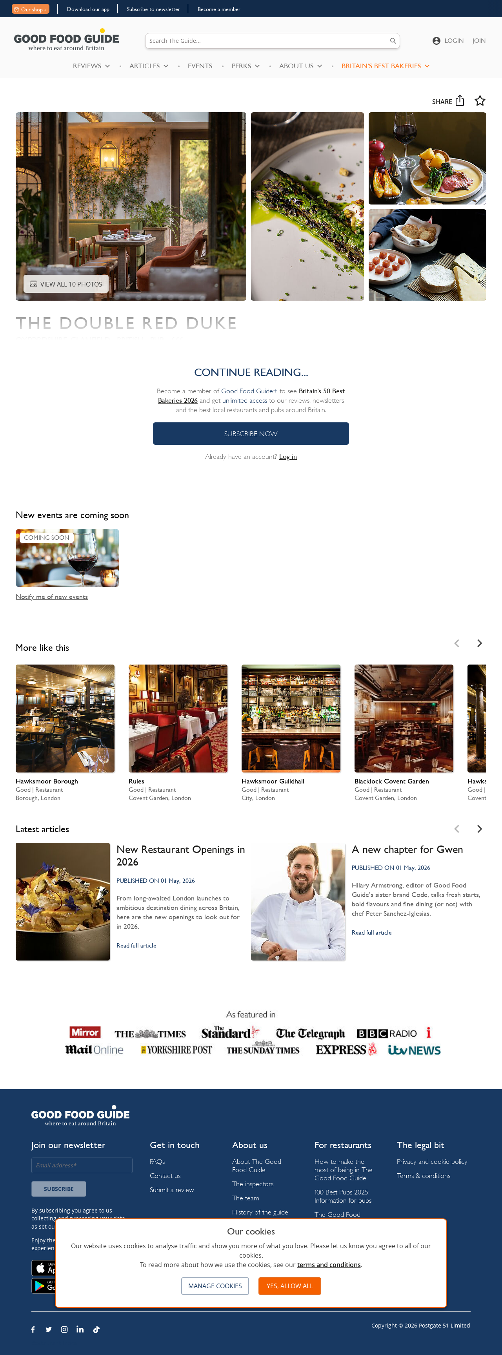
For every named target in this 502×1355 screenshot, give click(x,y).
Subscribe (59, 1188)
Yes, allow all (290, 1286)
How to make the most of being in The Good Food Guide (344, 1169)
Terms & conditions (423, 1175)
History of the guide (260, 1212)
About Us (300, 66)
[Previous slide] (457, 643)
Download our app (88, 9)
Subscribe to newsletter (153, 9)
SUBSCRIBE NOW (251, 433)
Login (454, 40)
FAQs (157, 1161)
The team (245, 1198)
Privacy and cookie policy (432, 1161)
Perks (246, 66)
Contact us (165, 1175)
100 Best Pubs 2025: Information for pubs (343, 1196)
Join (479, 40)
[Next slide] (479, 643)
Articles (148, 66)
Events (200, 66)
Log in (288, 456)
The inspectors (252, 1184)
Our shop (30, 9)
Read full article (136, 945)
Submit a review (172, 1189)
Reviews (91, 66)
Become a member (219, 9)
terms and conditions (329, 1264)
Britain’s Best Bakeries (385, 66)
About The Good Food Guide (256, 1165)
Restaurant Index (54, 1343)
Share (448, 101)
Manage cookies (215, 1286)
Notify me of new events (52, 596)
